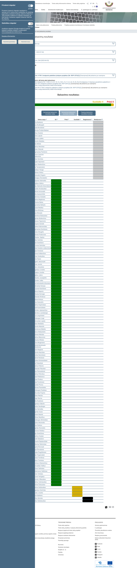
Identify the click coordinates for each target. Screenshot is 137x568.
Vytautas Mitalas (39, 340)
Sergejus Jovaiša (39, 272)
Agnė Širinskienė (39, 449)
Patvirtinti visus (25, 41)
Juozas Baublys (38, 207)
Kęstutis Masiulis (39, 326)
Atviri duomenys (99, 531)
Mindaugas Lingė (39, 318)
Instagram (99, 553)
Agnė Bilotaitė (38, 213)
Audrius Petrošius (39, 374)
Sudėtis (35, 10)
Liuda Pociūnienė (39, 382)
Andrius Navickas (39, 146)
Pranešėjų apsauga (63, 539)
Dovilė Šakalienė (39, 439)
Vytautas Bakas (38, 202)
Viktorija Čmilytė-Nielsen (41, 130)
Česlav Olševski (38, 149)
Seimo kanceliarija (72, 10)
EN (93, 3)
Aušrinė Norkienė (39, 358)
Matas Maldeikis (39, 324)
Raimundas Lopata (39, 321)
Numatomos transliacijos (41, 3)
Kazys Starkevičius (39, 164)
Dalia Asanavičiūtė (39, 194)
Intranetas (61, 553)
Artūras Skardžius (39, 417)
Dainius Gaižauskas (40, 487)
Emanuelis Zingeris (39, 175)
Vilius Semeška (38, 409)
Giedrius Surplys (39, 436)
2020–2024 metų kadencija (30, 44)
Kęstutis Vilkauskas (40, 479)
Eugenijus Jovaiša (39, 270)
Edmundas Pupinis (39, 393)
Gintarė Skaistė (38, 414)
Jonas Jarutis (38, 264)
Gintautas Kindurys (39, 297)
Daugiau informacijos (8, 36)
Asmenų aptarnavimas (101, 524)
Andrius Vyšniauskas (40, 482)
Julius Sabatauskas (40, 501)
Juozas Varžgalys (39, 476)
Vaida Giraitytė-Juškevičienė (42, 248)
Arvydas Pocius (38, 385)
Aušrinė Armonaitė (39, 191)
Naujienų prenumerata (101, 534)
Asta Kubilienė (38, 495)
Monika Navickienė (39, 355)
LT (91, 3)
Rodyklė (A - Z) (62, 548)
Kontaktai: (25, 521)
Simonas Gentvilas (39, 245)
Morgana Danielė (39, 224)
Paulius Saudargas (39, 406)
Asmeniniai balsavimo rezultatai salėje (50, 113)
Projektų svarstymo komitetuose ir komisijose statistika (79, 25)
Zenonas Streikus (39, 431)
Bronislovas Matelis (40, 329)
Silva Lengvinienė (39, 315)
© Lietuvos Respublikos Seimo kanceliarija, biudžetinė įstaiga (37, 537)
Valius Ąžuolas (38, 498)
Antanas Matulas (39, 334)
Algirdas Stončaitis (39, 428)
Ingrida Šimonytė (39, 447)
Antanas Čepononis (40, 221)
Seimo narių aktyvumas (42, 25)
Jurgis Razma (38, 398)
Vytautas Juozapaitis (40, 278)
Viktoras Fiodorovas (40, 234)
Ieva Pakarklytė (38, 363)
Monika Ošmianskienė (40, 360)
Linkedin (99, 556)
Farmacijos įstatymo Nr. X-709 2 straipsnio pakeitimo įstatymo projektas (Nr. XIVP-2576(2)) (53, 87)
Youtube (99, 550)
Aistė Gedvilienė (39, 243)
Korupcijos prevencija (64, 536)
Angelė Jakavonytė (39, 261)
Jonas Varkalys (38, 474)
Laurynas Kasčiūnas (40, 288)
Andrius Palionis (39, 366)
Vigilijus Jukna (38, 275)
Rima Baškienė (38, 122)
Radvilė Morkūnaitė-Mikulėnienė (40, 346)
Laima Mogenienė (39, 342)
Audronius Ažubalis (40, 197)
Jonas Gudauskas (39, 256)
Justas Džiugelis (39, 232)
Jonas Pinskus (38, 379)
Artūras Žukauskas (39, 485)
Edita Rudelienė (38, 401)
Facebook (99, 542)
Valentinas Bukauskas (40, 216)
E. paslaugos (98, 526)
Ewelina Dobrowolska (40, 226)
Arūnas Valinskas (39, 468)
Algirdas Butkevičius (40, 218)
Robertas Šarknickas (40, 444)
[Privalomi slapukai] (30, 5)
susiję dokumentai (44, 85)
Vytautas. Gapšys (39, 237)
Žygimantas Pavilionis (40, 152)
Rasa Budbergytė (39, 125)
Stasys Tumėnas (39, 460)
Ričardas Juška (38, 280)
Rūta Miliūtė (37, 144)
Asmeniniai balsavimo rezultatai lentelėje (68, 113)
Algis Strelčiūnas (39, 433)
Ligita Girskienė (38, 251)
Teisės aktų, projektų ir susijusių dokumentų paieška (72, 526)
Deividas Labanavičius (40, 310)
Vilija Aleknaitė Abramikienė (42, 186)
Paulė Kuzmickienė (39, 307)
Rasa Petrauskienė (39, 371)
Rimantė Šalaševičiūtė (40, 441)
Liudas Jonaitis (38, 493)
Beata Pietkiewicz (39, 377)
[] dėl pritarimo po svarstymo (63, 75)
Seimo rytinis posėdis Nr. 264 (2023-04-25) (35, 60)
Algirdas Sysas (38, 412)
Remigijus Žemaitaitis (40, 178)
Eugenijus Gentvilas (40, 490)
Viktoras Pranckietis (40, 387)
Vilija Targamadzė (39, 455)
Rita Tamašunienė (39, 167)
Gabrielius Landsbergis (41, 313)
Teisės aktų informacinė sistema (61, 3)
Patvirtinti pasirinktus (9, 41)
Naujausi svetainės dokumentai (66, 534)
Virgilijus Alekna (38, 183)
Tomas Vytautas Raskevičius (39, 155)
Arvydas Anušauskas (40, 189)
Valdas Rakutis (38, 395)
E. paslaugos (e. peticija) (89, 10)
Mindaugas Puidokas (40, 390)
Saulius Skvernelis (39, 422)
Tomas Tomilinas (39, 458)
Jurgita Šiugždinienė (40, 452)
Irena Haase (37, 259)
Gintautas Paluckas (40, 368)
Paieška (60, 551)
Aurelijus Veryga (39, 170)
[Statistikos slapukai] (30, 23)
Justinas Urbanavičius (40, 463)
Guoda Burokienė (39, 127)
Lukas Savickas (38, 159)
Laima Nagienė (38, 350)
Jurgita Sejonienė (39, 162)
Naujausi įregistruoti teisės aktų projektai (69, 529)
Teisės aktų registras (79, 3)
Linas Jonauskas (39, 267)
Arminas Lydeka (38, 138)
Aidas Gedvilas (38, 240)
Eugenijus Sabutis (39, 404)
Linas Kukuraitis (38, 302)
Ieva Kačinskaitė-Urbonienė (42, 283)
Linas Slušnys (38, 425)
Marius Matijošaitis (39, 332)
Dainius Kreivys (38, 299)
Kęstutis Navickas (39, 352)
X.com (98, 548)
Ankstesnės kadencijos (55, 10)
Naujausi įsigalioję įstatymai (65, 531)
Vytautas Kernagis (39, 294)
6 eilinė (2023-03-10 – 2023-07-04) (33, 52)
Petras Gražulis (38, 133)
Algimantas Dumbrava (40, 229)
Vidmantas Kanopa (39, 286)
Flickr (98, 545)
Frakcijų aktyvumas (56, 25)
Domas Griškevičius (40, 253)
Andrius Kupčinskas (40, 305)
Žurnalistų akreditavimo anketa (103, 529)
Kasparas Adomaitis (40, 180)
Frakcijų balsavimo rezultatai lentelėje (87, 113)
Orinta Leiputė (38, 136)
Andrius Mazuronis (39, 337)
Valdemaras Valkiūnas (40, 471)
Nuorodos (60, 543)
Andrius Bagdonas (39, 199)
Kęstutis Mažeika (39, 141)
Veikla (43, 10)
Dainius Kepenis (39, 291)
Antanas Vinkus (38, 172)
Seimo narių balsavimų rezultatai (42, 31)
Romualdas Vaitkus (40, 466)
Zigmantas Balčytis (39, 205)
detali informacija (55, 85)
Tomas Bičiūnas (39, 210)
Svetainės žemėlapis (63, 546)
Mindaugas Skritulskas (41, 420)
